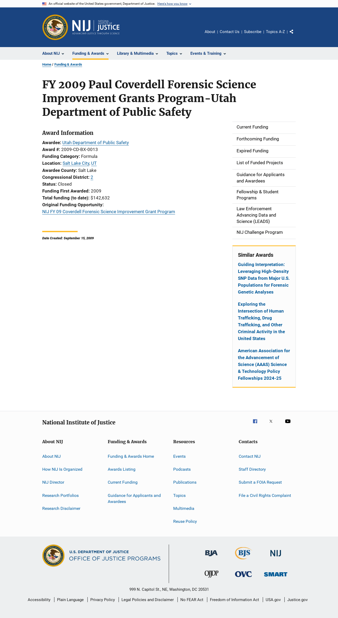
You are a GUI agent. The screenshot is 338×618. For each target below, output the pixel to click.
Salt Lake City (76, 163)
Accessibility (39, 599)
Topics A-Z (275, 31)
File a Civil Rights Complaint (265, 495)
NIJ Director (53, 482)
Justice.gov (297, 599)
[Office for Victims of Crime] (243, 578)
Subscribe (252, 31)
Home (46, 64)
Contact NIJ (250, 456)
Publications (184, 482)
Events (179, 456)
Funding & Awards (68, 64)
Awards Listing (121, 469)
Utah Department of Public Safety (95, 142)
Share (296, 35)
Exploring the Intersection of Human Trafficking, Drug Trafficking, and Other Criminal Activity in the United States (261, 321)
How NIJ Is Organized (62, 469)
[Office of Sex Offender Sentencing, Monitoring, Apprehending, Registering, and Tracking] (275, 577)
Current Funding (123, 482)
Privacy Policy (102, 599)
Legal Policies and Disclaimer (147, 599)
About (210, 31)
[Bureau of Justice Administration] (211, 557)
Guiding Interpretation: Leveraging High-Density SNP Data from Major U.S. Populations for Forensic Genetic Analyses (264, 278)
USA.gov (273, 599)
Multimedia (183, 508)
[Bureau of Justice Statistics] (243, 560)
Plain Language (70, 599)
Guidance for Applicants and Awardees (134, 498)
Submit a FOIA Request (260, 482)
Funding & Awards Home (131, 456)
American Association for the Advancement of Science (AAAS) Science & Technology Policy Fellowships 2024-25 (264, 364)
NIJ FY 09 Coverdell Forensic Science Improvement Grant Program (108, 211)
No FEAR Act (191, 599)
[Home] (95, 27)
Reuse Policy (185, 521)
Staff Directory (252, 469)
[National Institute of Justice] (275, 557)
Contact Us (230, 31)
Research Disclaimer (61, 508)
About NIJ (51, 456)
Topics (179, 495)
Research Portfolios (60, 495)
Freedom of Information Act (234, 599)
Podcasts (182, 469)
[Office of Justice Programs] (55, 27)
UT (94, 163)
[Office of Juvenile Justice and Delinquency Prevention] (211, 578)
